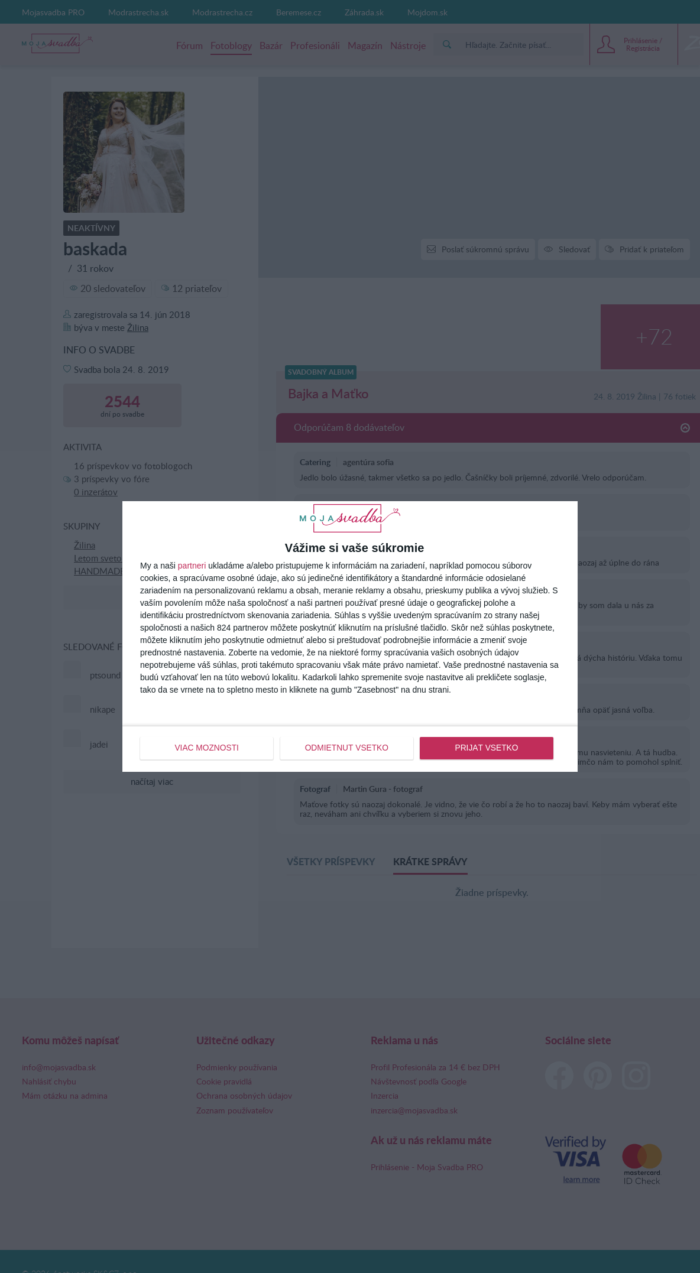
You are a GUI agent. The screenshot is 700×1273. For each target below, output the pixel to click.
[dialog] (350, 636)
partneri (192, 565)
